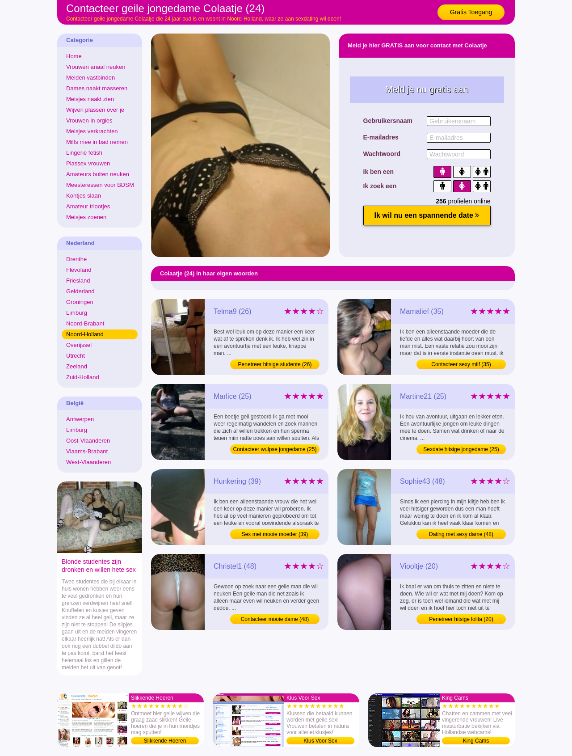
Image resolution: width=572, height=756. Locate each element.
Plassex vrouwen (88, 163)
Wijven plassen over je (95, 109)
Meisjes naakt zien (90, 99)
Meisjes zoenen (86, 217)
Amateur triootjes (88, 206)
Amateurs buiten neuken (97, 174)
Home (74, 56)
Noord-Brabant (85, 323)
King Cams (476, 741)
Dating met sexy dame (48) (461, 534)
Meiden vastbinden (90, 77)
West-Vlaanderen (88, 462)
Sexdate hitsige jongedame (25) (461, 449)
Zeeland (76, 366)
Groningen (79, 302)
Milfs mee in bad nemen (97, 142)
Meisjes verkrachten (92, 131)
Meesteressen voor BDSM (100, 185)
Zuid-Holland (82, 377)
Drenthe (76, 259)
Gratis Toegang (471, 12)
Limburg (76, 312)
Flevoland (78, 269)
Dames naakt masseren (96, 88)
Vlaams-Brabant (87, 451)
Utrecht (75, 355)
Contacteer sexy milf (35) (461, 364)
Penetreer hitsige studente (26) (275, 364)
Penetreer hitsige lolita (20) (461, 619)
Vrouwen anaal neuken (96, 66)
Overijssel (79, 345)
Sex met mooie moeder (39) (275, 534)
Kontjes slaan (83, 195)
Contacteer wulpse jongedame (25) (275, 449)
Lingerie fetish (84, 152)
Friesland (78, 280)
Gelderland (80, 291)
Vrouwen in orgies (89, 120)
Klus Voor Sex (320, 741)
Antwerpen (80, 419)
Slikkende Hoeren (165, 741)
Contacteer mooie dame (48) (275, 619)
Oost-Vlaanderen (88, 440)
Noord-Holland (85, 334)
